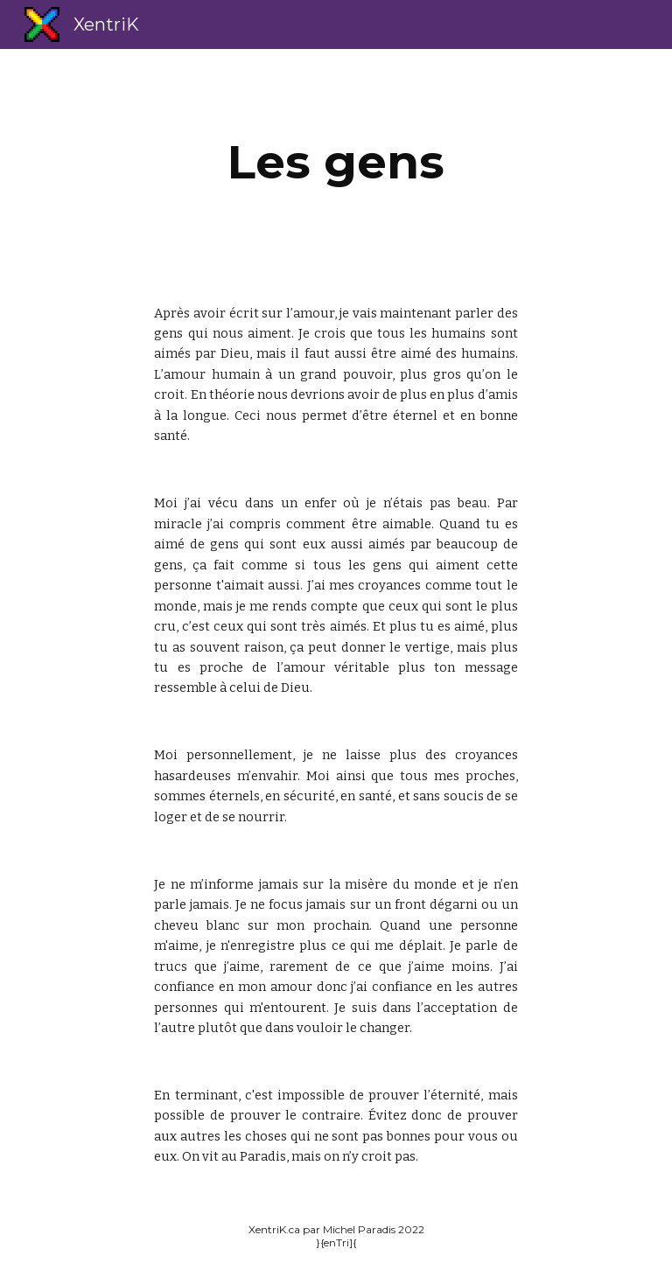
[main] (335, 162)
